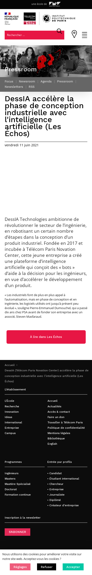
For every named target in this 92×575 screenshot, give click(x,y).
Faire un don (56, 417)
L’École (9, 400)
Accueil (10, 365)
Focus (9, 81)
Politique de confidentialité (66, 427)
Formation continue (18, 494)
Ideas (8, 417)
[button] (20, 566)
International (13, 422)
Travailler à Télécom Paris (65, 422)
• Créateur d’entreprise (63, 505)
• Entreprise (55, 489)
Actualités (54, 406)
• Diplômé (54, 500)
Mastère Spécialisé (18, 484)
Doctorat (11, 489)
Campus (10, 433)
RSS (31, 86)
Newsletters (14, 86)
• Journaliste (56, 494)
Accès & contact (59, 411)
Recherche (12, 406)
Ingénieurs (11, 473)
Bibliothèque (56, 438)
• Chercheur (55, 484)
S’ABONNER (17, 532)
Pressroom (65, 81)
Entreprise (12, 427)
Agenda (46, 81)
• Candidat (54, 473)
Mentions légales (59, 433)
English (52, 443)
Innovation (12, 411)
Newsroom (27, 81)
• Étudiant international (63, 478)
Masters (10, 478)
